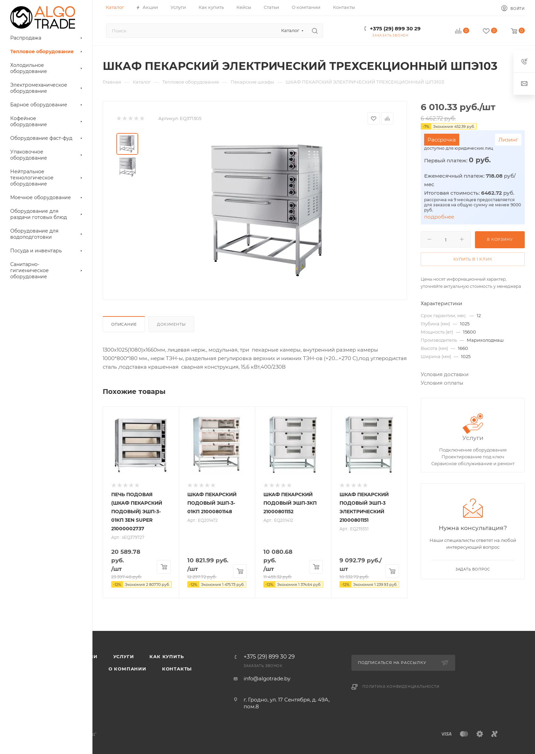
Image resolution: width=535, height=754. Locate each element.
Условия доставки (444, 374)
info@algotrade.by (267, 678)
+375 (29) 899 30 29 (395, 28)
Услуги (472, 437)
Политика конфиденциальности (400, 686)
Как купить (166, 656)
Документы (171, 324)
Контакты (177, 668)
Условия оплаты (442, 383)
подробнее (439, 216)
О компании (127, 668)
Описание (123, 324)
